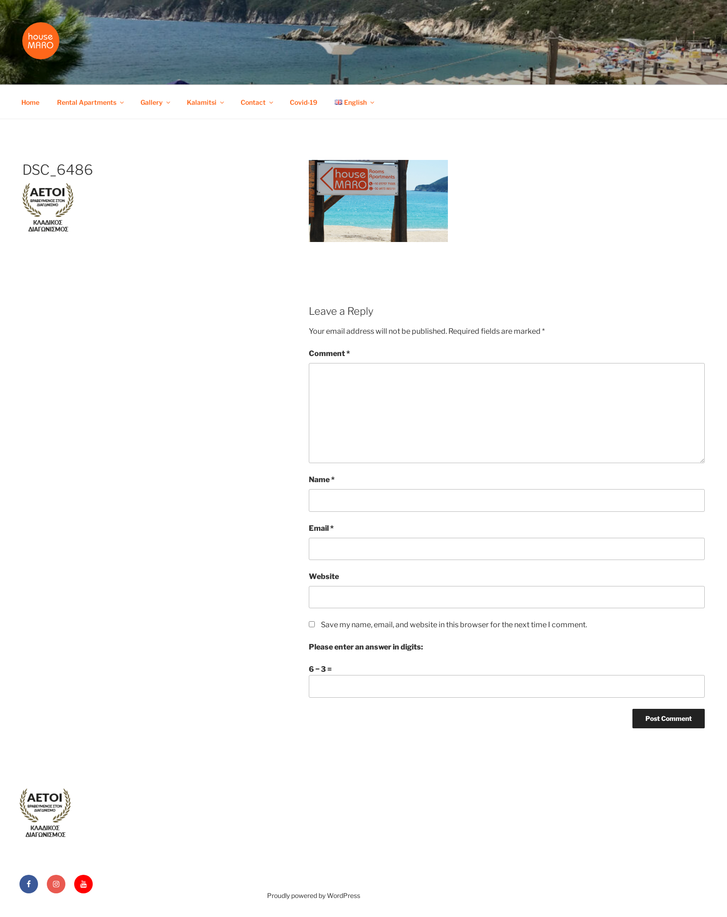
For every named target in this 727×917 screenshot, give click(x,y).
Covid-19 (303, 102)
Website (324, 576)
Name (322, 479)
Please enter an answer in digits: (366, 647)
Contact (257, 102)
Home (30, 102)
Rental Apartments (91, 102)
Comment (329, 353)
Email (321, 528)
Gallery (156, 102)
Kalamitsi (206, 102)
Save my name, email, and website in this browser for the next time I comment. (454, 624)
